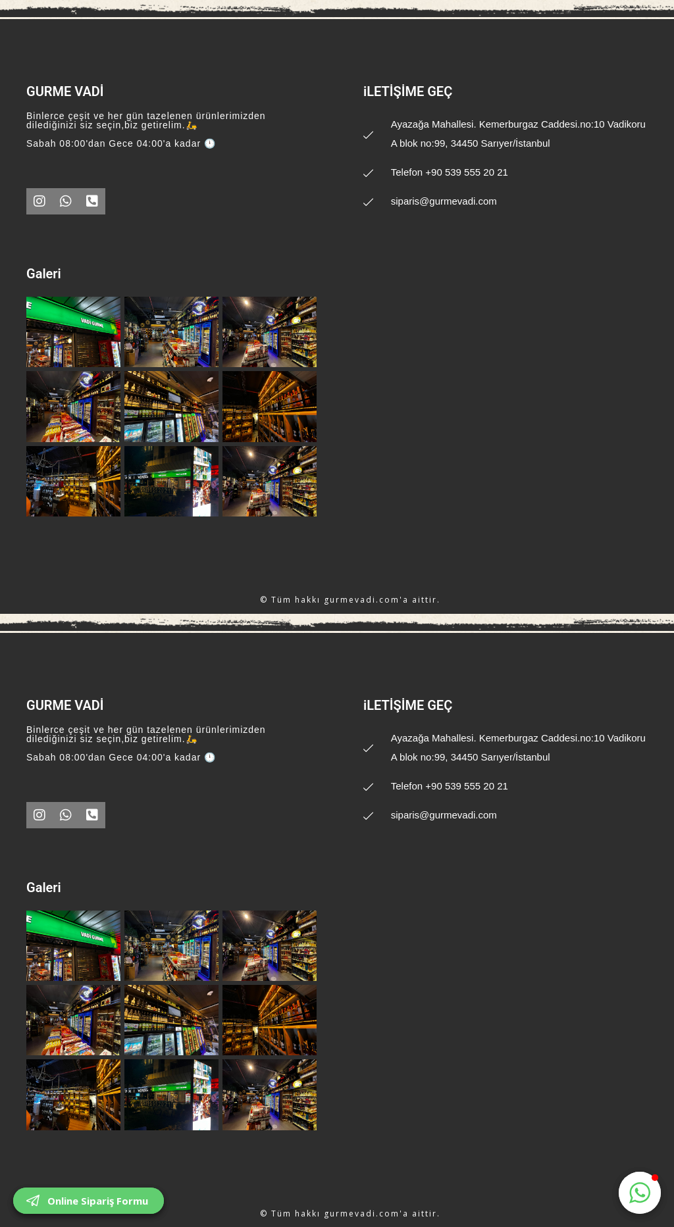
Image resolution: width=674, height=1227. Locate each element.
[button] (640, 1193)
